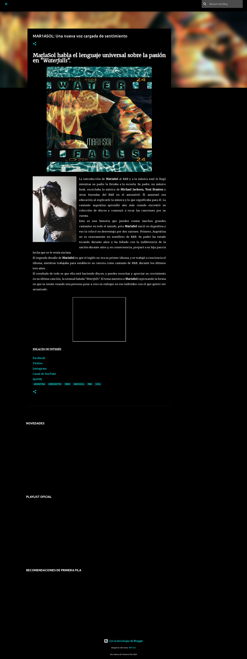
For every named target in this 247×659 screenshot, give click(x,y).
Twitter (38, 363)
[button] (35, 44)
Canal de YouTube (44, 373)
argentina (39, 384)
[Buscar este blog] (225, 4)
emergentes (55, 384)
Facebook (39, 358)
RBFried (132, 648)
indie (67, 384)
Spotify (37, 379)
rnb (90, 384)
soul (98, 384)
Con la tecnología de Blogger (123, 640)
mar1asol (79, 384)
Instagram (40, 368)
